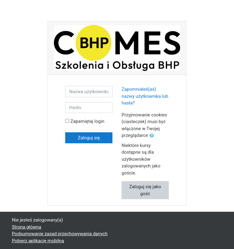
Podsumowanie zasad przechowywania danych (60, 233)
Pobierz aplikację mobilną (38, 241)
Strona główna (26, 227)
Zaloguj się (89, 138)
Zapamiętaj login (87, 121)
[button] (153, 136)
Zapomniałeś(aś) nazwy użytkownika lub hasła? (145, 96)
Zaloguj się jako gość (145, 190)
